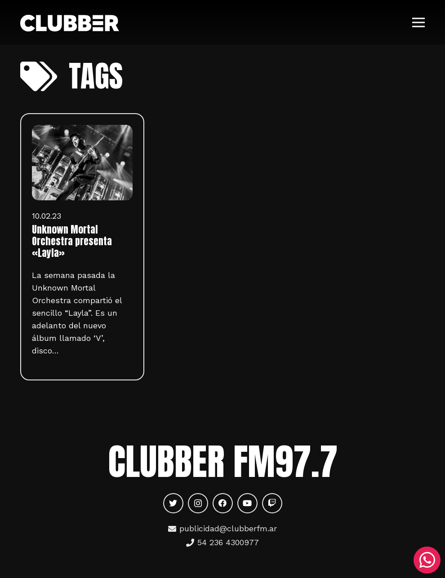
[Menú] (419, 22)
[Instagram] (198, 503)
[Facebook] (223, 503)
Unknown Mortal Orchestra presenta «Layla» (72, 241)
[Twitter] (173, 503)
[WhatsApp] (427, 560)
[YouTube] (247, 503)
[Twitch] (272, 503)
